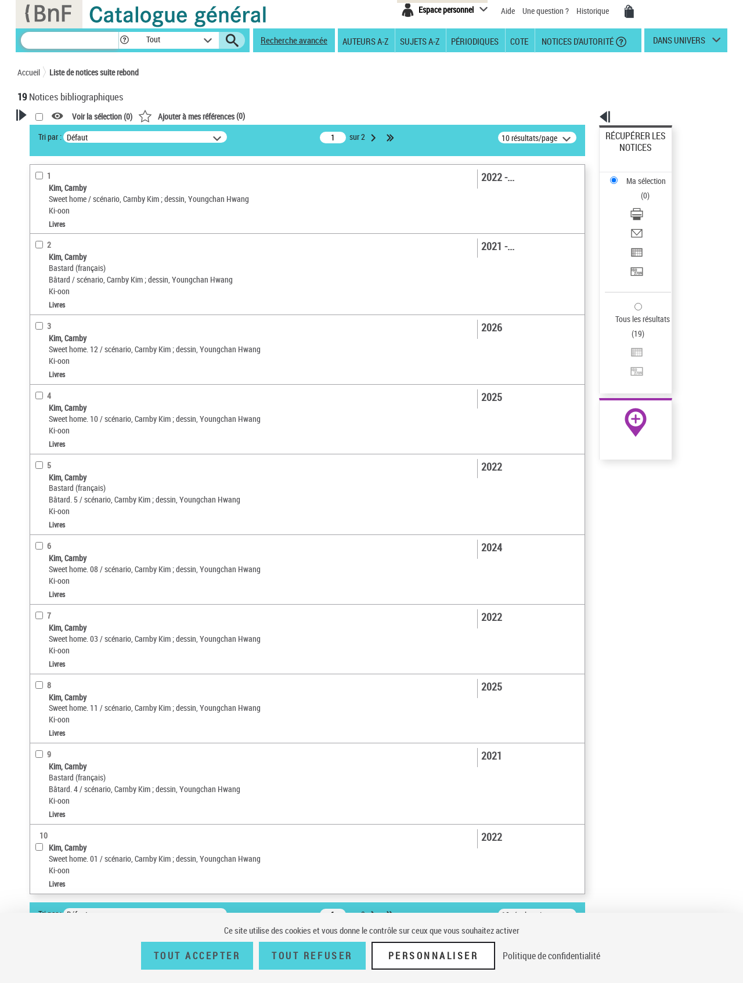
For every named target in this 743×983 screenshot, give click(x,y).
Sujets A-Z (419, 40)
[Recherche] (69, 40)
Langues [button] (44, 390)
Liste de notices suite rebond (94, 72)
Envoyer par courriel (639, 188)
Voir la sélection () (251, 116)
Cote (519, 40)
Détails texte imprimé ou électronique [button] (73, 311)
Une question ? (545, 10)
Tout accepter (197, 955)
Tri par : (199, 136)
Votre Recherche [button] (65, 134)
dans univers (679, 43)
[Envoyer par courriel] (651, 188)
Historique (593, 10)
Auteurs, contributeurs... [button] (73, 371)
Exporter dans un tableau (647, 202)
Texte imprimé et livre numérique (86, 287)
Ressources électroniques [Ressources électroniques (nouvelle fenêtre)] (629, 367)
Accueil (28, 72)
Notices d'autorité (577, 40)
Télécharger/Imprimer (641, 174)
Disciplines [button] (49, 468)
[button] (124, 40)
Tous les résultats (635, 248)
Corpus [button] (42, 448)
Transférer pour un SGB (644, 216)
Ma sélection (627, 154)
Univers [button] (42, 429)
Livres (45, 334)
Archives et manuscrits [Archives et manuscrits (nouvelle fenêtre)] (625, 354)
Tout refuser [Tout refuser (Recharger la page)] (312, 955)
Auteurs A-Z (365, 40)
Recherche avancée (294, 40)
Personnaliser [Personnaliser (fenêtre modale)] (433, 955)
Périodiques (475, 40)
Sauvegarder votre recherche (90, 179)
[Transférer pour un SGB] (651, 216)
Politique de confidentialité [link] (551, 955)
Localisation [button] (51, 352)
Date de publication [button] (64, 410)
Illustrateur (53, 252)
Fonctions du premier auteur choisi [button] (80, 228)
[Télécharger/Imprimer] (651, 174)
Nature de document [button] (65, 269)
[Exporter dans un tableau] (651, 202)
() (340, 115)
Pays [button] (37, 487)
